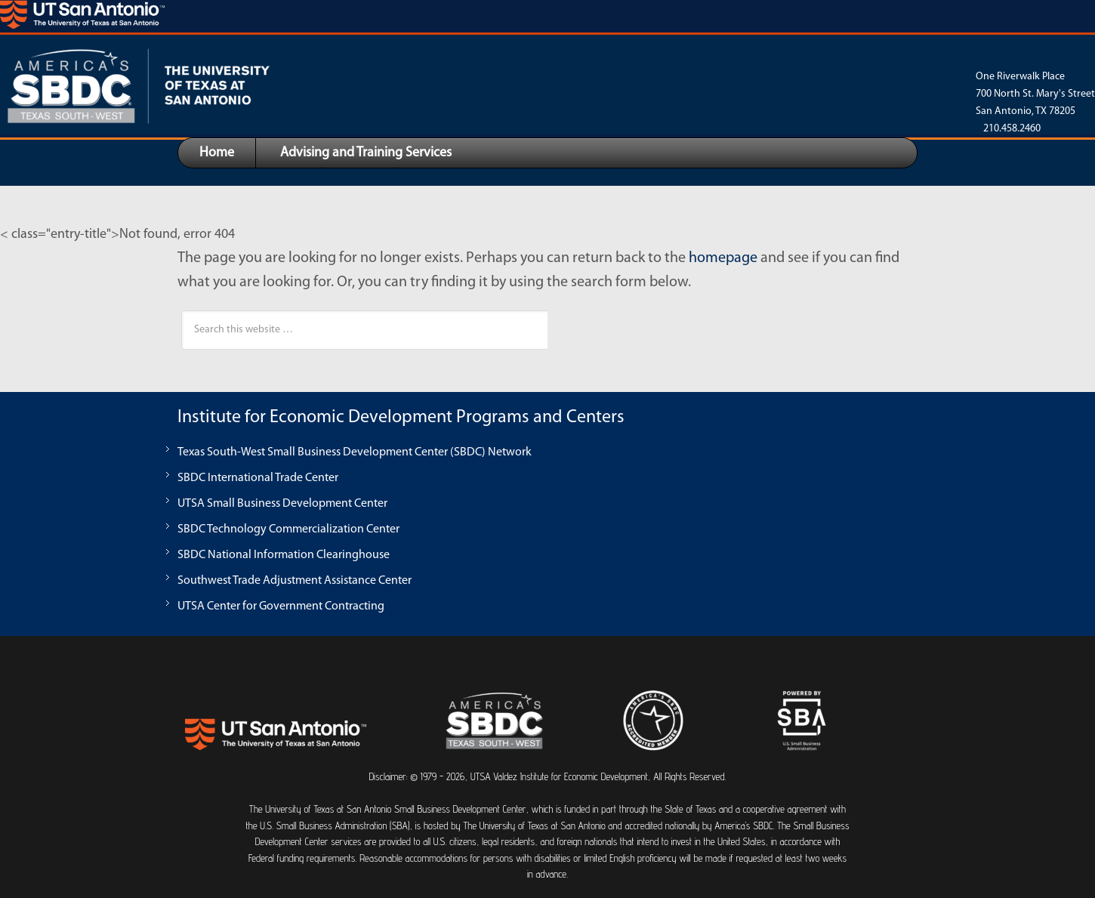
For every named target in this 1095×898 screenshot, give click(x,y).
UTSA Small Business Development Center (282, 504)
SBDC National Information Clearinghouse (283, 555)
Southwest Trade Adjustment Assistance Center (294, 581)
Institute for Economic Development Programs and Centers (401, 418)
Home (216, 153)
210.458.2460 (1012, 128)
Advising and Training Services (366, 153)
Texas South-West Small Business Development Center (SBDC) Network (354, 452)
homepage (723, 258)
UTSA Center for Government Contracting (280, 606)
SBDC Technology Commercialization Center (288, 529)
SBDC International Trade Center (257, 478)
